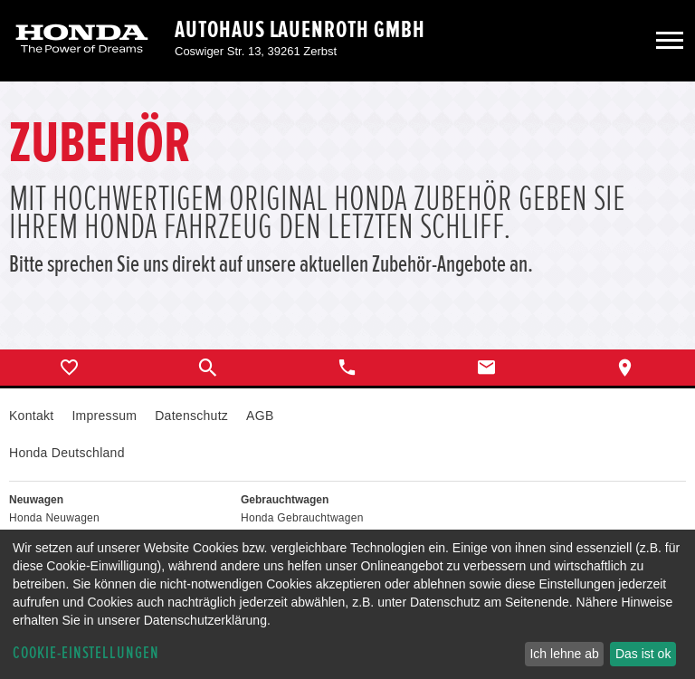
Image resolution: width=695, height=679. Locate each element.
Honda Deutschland (67, 452)
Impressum (104, 415)
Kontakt (31, 415)
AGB (259, 415)
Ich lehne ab (563, 653)
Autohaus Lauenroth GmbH (300, 30)
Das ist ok (643, 653)
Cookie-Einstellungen (86, 653)
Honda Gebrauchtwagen (302, 518)
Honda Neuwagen (54, 518)
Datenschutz (191, 415)
